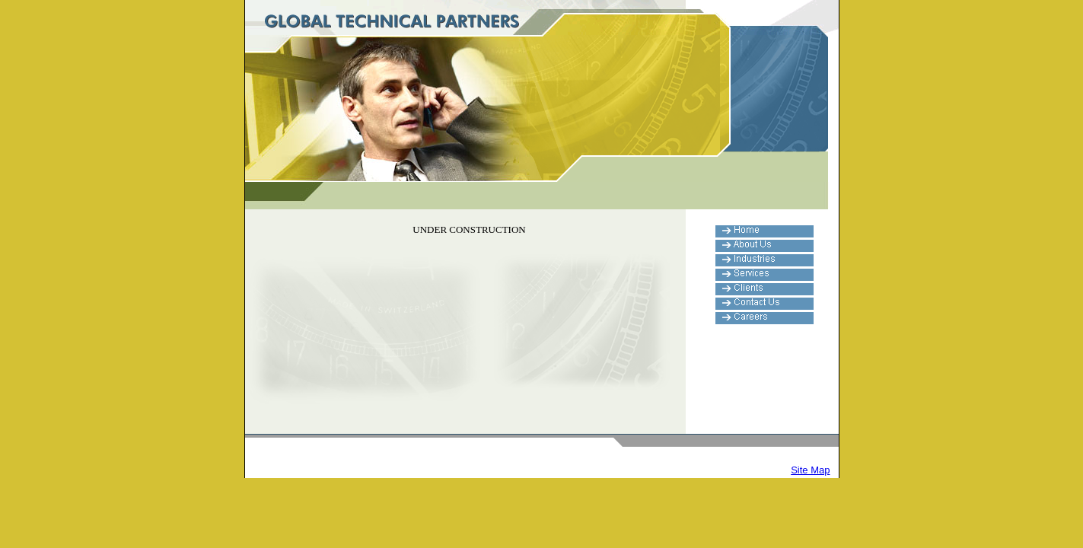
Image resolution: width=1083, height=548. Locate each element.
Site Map (810, 470)
